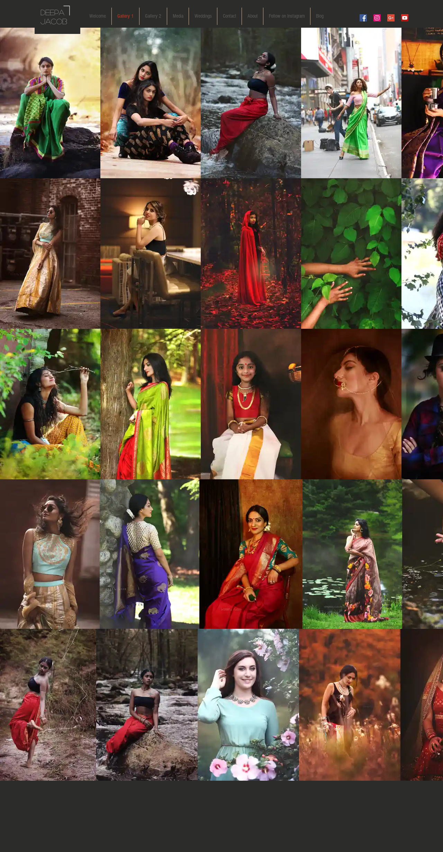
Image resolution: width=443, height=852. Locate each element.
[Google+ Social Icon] (391, 17)
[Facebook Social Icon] (363, 17)
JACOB (53, 21)
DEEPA (52, 12)
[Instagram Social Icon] (377, 17)
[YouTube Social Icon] (404, 17)
